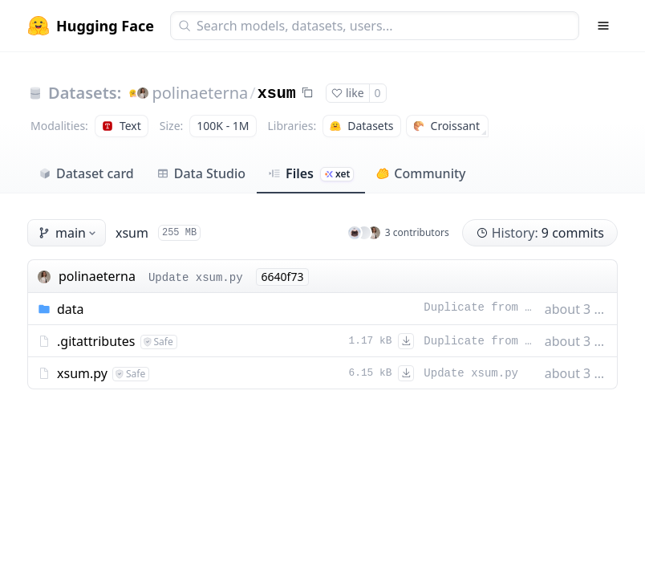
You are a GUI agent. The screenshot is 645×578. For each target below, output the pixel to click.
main (68, 233)
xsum (277, 93)
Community (420, 173)
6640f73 (283, 276)
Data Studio (200, 173)
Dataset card (86, 173)
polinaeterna (200, 93)
